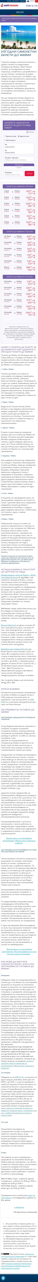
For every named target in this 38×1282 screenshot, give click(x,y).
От (6, 144)
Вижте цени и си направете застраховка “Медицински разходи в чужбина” (19, 841)
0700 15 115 (19, 1077)
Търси (29, 173)
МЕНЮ (19, 13)
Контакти (15, 1)
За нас (9, 1)
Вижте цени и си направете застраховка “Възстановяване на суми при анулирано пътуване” (19, 951)
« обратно (19, 1207)
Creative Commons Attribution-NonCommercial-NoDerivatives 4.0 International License (16, 1266)
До (6, 150)
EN (36, 1)
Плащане (22, 1)
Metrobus (15, 649)
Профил (31, 132)
